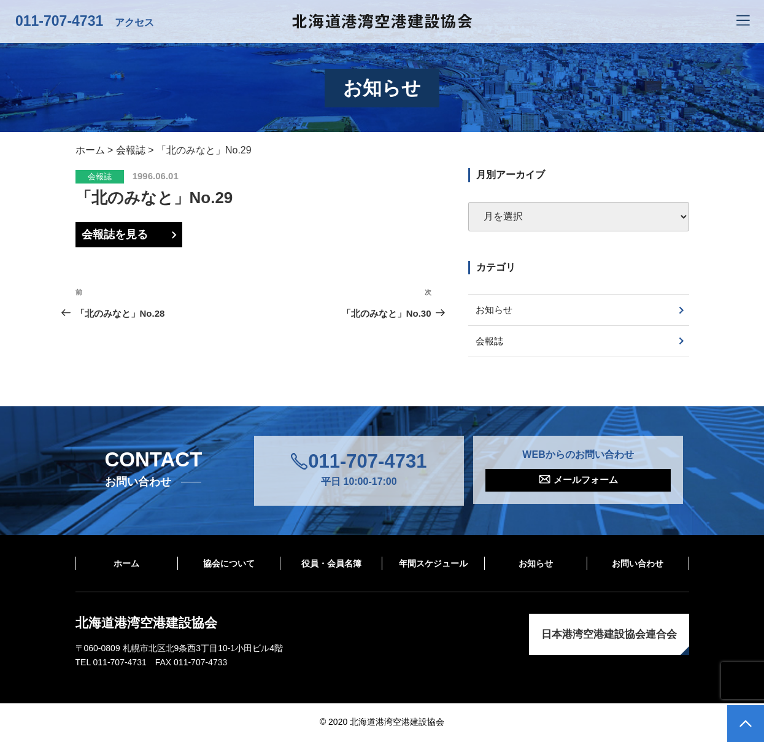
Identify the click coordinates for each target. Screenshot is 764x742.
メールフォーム (585, 482)
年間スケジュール (433, 565)
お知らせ (495, 310)
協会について (229, 565)
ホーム (126, 565)
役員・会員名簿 (331, 565)
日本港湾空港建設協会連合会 (609, 636)
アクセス (134, 22)
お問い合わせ (637, 565)
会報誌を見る (115, 234)
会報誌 (100, 176)
